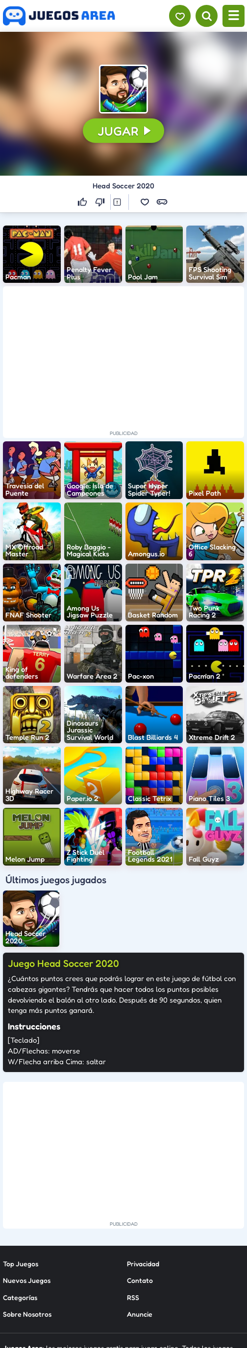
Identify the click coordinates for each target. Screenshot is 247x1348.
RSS (133, 1297)
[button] (123, 89)
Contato (140, 1280)
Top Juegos (20, 1263)
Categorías (20, 1297)
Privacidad (143, 1263)
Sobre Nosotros (27, 1314)
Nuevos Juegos (26, 1280)
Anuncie (139, 1314)
